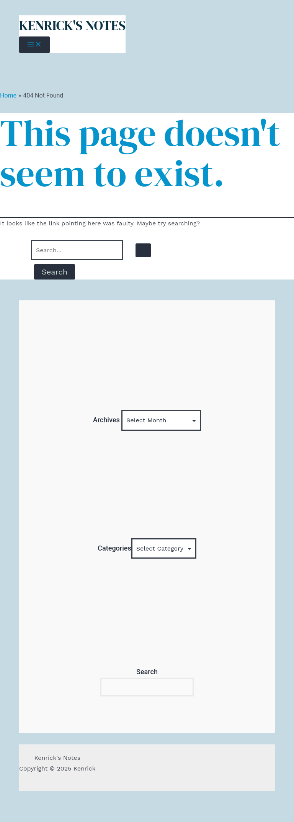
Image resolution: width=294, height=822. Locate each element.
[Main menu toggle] (34, 44)
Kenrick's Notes (72, 25)
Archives (106, 420)
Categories (114, 548)
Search (147, 672)
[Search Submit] (143, 250)
